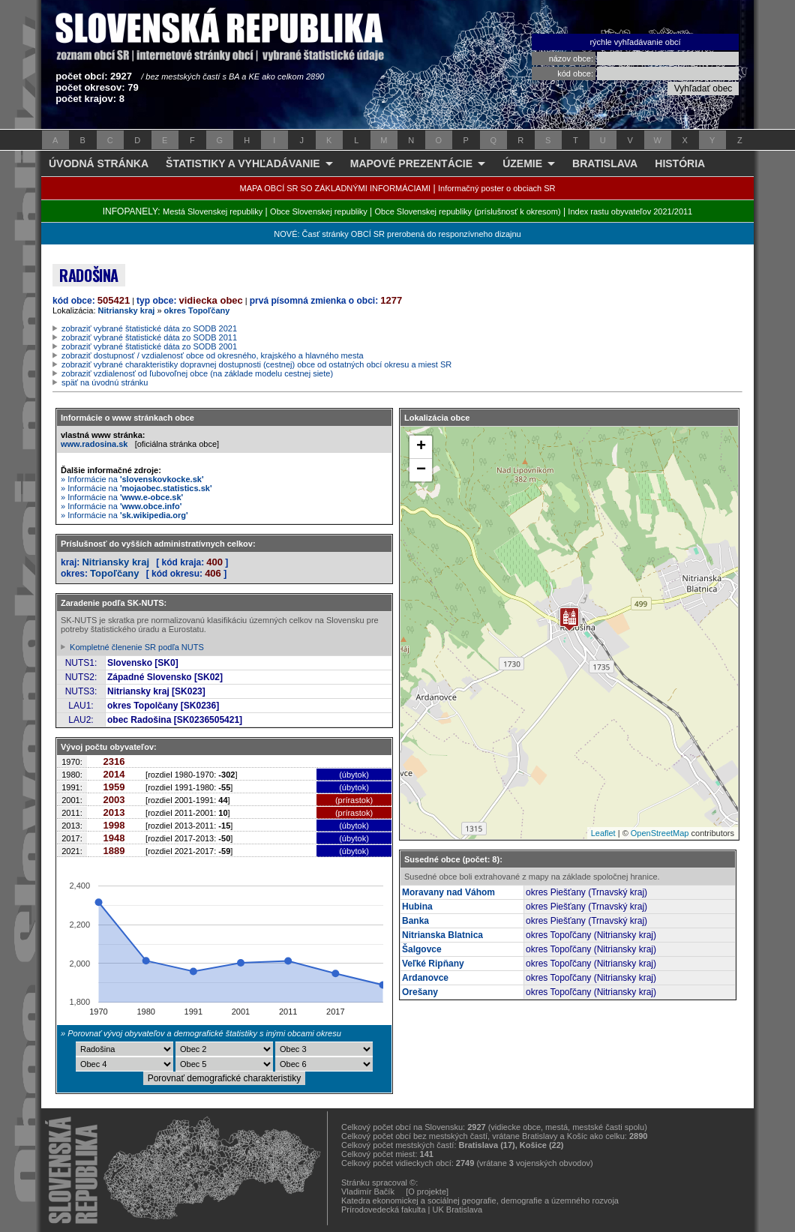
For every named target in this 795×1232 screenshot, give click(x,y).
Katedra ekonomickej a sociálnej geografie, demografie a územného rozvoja (480, 1200)
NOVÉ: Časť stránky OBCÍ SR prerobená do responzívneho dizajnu (397, 233)
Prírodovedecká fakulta (383, 1209)
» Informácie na (132, 479)
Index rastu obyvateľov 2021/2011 (630, 211)
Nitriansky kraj (126, 310)
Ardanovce (425, 978)
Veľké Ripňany (433, 963)
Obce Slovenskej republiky (319, 211)
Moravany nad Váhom (448, 892)
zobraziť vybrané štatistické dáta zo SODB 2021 (149, 328)
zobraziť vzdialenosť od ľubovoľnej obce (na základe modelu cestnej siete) (197, 373)
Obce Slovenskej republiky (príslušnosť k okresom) (468, 211)
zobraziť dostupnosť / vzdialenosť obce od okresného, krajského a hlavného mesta (213, 355)
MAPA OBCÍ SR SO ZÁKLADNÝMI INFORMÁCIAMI (335, 188)
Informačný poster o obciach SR (497, 188)
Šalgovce (422, 949)
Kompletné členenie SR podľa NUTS (137, 647)
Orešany (420, 992)
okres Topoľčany (197, 310)
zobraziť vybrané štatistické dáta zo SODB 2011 (149, 337)
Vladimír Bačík (367, 1191)
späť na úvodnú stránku (105, 382)
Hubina (417, 906)
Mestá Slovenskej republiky (212, 211)
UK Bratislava (458, 1209)
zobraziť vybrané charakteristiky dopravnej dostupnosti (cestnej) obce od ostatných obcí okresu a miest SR (257, 364)
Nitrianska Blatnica (442, 935)
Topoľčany (114, 573)
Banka (415, 921)
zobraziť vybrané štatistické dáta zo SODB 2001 (149, 346)
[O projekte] (427, 1191)
